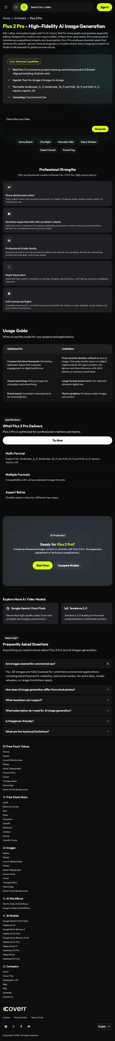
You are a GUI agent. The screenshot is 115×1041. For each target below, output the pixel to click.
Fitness (6, 764)
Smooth (6, 823)
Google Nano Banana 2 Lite (16, 937)
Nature (6, 751)
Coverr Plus (8, 976)
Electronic (7, 827)
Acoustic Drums (10, 840)
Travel (6, 777)
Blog (5, 984)
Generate (100, 129)
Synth (5, 802)
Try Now (57, 440)
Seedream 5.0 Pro (11, 950)
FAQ (5, 988)
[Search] (24, 7)
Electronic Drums (11, 806)
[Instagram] (6, 1026)
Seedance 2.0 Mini (11, 942)
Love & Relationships (12, 760)
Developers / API (10, 980)
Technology (8, 785)
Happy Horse (9, 954)
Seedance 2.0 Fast (11, 933)
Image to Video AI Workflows (16, 908)
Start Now (42, 565)
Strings (6, 836)
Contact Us (8, 997)
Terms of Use (37, 1017)
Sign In (104, 7)
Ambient (7, 831)
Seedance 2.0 (9, 925)
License (6, 1017)
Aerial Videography (12, 768)
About (5, 971)
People (6, 756)
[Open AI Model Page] (30, 613)
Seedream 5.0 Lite (11, 958)
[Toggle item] (108, 664)
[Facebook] (21, 1026)
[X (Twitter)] (13, 1026)
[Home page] (14, 1009)
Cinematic (7, 819)
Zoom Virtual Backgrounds (15, 789)
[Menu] (6, 7)
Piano (5, 815)
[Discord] (29, 1026)
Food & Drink (9, 772)
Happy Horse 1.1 (10, 946)
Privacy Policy (20, 1017)
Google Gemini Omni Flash (15, 921)
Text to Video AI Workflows (15, 904)
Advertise (7, 992)
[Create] (16, 7)
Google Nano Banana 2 (14, 929)
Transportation (10, 781)
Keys (5, 811)
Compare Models (68, 565)
